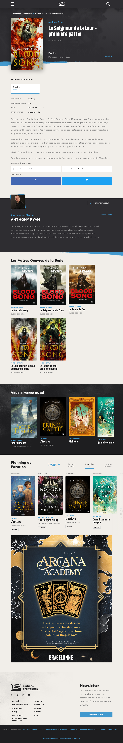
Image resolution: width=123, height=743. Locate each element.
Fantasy (31, 99)
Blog (36, 715)
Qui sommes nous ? (20, 704)
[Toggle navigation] (14, 4)
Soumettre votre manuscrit (19, 720)
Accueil (15, 701)
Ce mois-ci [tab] (89, 465)
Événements (39, 704)
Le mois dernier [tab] (71, 465)
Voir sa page (106, 215)
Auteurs (37, 712)
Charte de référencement (109, 730)
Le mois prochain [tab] (108, 465)
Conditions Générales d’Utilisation (53, 730)
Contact (37, 708)
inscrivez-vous (96, 714)
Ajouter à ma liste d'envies (75, 169)
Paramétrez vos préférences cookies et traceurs (61, 738)
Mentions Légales (30, 730)
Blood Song (27, 13)
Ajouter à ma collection (22, 169)
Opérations (17, 715)
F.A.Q (14, 712)
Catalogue (17, 13)
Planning (38, 701)
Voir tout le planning (54, 465)
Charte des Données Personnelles (83, 730)
